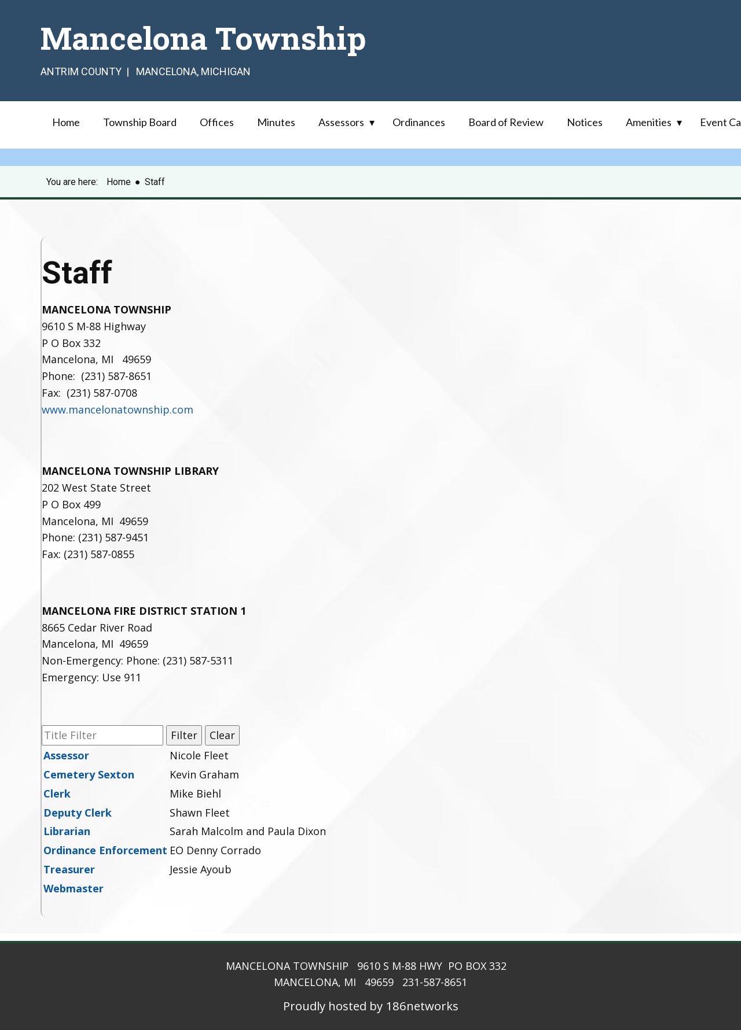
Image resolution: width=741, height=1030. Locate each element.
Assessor (66, 755)
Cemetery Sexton (88, 774)
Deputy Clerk (77, 812)
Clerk (57, 793)
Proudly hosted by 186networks (370, 1006)
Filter (184, 735)
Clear (222, 735)
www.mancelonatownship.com (117, 409)
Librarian (66, 831)
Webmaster (73, 888)
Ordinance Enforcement (105, 850)
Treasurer (69, 869)
